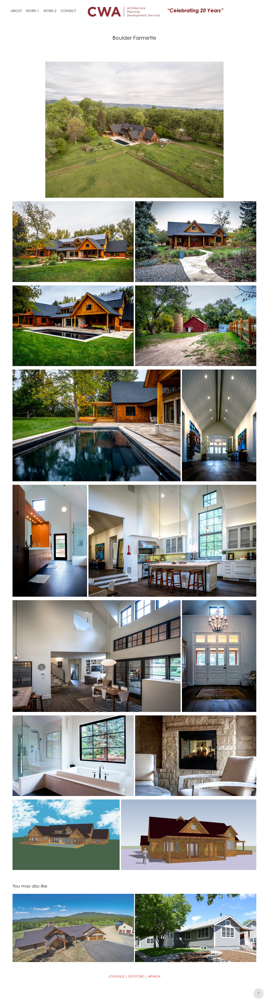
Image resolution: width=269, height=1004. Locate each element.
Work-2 (49, 11)
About (16, 11)
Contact (68, 11)
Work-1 (32, 11)
